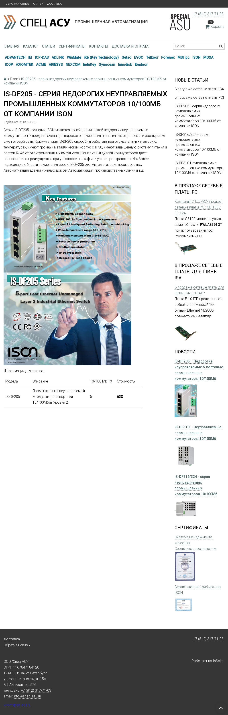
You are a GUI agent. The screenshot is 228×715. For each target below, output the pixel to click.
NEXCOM (73, 64)
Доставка (54, 3)
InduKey (89, 64)
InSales (218, 661)
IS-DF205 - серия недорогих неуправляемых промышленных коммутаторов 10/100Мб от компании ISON (198, 116)
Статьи (38, 3)
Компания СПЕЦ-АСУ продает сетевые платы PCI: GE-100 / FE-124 (199, 207)
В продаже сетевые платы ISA (199, 89)
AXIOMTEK (24, 64)
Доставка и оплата (130, 46)
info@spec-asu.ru (27, 696)
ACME (41, 64)
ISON (196, 57)
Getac (126, 57)
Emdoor (141, 64)
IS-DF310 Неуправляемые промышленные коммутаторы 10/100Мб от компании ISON (199, 168)
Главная (11, 46)
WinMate (74, 57)
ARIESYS (56, 64)
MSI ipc (183, 57)
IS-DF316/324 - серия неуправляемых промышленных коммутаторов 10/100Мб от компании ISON (198, 144)
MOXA (208, 57)
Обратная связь (17, 3)
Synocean (107, 64)
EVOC (138, 57)
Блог (14, 79)
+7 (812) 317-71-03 (208, 14)
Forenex (168, 57)
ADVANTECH (15, 57)
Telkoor (152, 57)
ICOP (9, 64)
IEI (30, 57)
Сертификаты (72, 46)
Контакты (98, 46)
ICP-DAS (42, 57)
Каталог (31, 46)
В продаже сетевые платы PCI (199, 97)
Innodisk (125, 64)
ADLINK (58, 57)
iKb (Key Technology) (101, 57)
